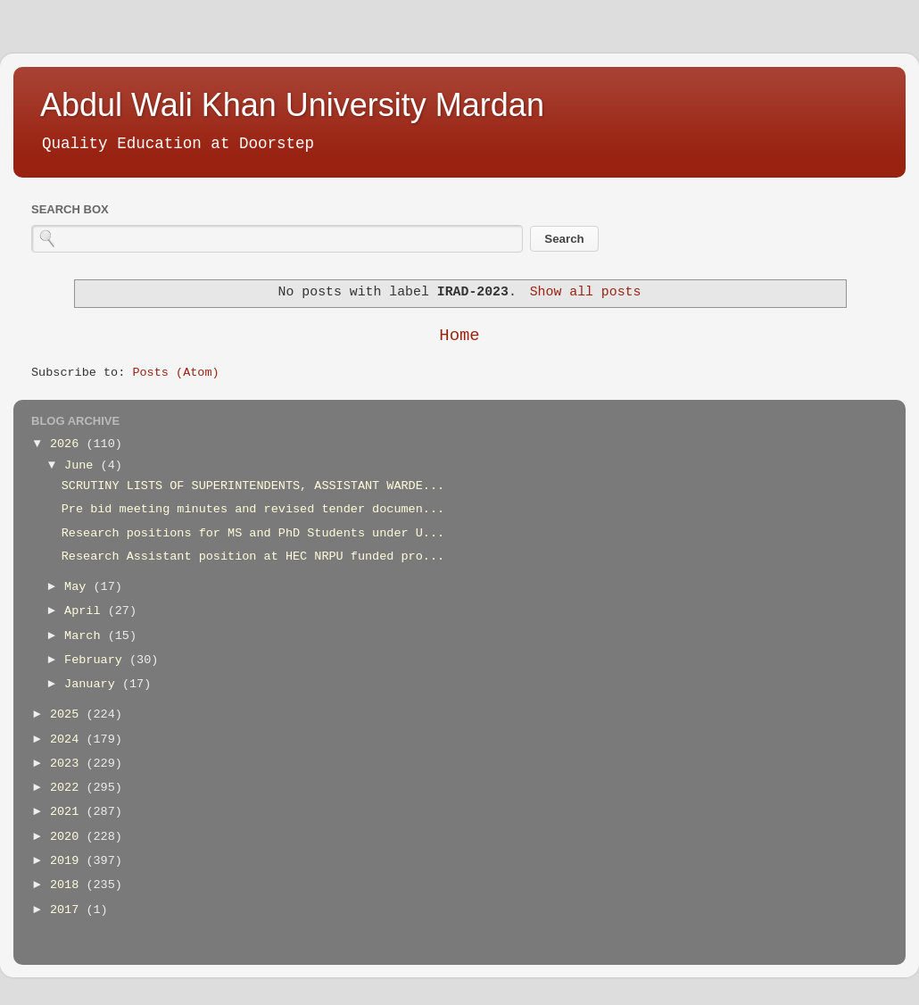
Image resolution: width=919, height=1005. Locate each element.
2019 (68, 861)
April (86, 611)
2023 (68, 763)
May (78, 587)
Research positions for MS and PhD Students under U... (253, 533)
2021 (68, 811)
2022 (68, 787)
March (86, 636)
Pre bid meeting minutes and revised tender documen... (253, 509)
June (82, 465)
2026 (68, 444)
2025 (68, 714)
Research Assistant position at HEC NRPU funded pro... (253, 556)
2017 (68, 910)
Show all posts (586, 292)
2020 (68, 836)
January (93, 684)
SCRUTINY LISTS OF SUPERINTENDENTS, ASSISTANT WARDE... (253, 486)
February (96, 660)
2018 (68, 885)
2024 (68, 739)
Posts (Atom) (175, 372)
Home (459, 335)
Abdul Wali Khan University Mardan (292, 105)
